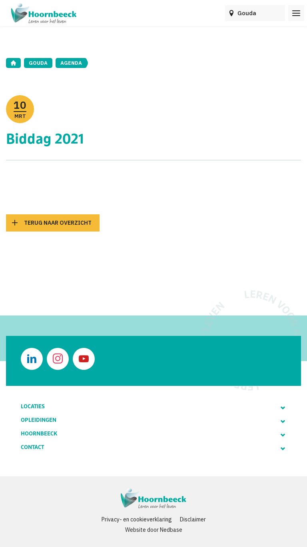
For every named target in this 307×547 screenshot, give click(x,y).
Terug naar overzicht (58, 222)
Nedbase (171, 529)
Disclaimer (193, 519)
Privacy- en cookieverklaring (137, 519)
